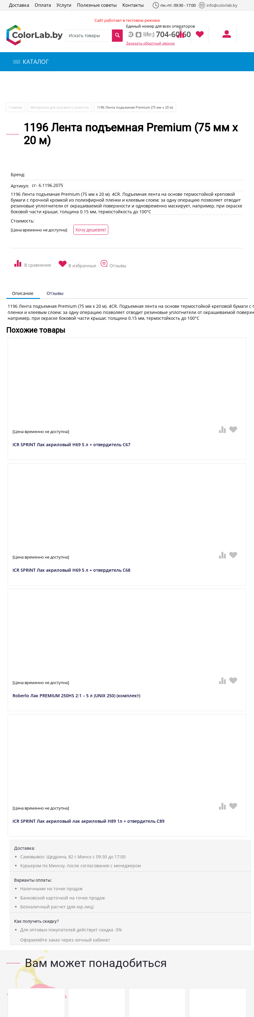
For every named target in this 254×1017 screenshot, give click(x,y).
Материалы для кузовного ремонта (59, 107)
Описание (22, 293)
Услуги (63, 5)
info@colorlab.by (218, 5)
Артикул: (20, 186)
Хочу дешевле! (90, 230)
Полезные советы (97, 5)
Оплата (43, 5)
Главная (15, 107)
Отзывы (55, 293)
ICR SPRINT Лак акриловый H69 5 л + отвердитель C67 (71, 444)
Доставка (19, 5)
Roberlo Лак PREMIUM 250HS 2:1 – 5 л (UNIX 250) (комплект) (76, 695)
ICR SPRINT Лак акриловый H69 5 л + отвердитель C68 (71, 570)
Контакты (133, 5)
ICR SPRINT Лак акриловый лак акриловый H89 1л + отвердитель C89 (88, 821)
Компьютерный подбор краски (57, 87)
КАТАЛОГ (31, 62)
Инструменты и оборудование (145, 87)
